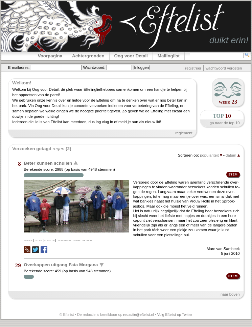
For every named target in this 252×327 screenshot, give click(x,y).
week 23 (228, 102)
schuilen (49, 240)
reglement (183, 133)
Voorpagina (50, 55)
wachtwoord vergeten (224, 68)
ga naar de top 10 (225, 123)
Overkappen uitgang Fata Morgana (61, 264)
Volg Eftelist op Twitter (175, 314)
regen (38, 240)
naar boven (230, 294)
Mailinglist (169, 55)
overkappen (64, 240)
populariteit (211, 155)
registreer (193, 68)
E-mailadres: (19, 67)
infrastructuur (82, 240)
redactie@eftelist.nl (138, 314)
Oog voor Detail (131, 55)
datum (233, 155)
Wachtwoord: (94, 67)
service (28, 240)
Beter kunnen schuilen (48, 163)
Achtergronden (88, 55)
